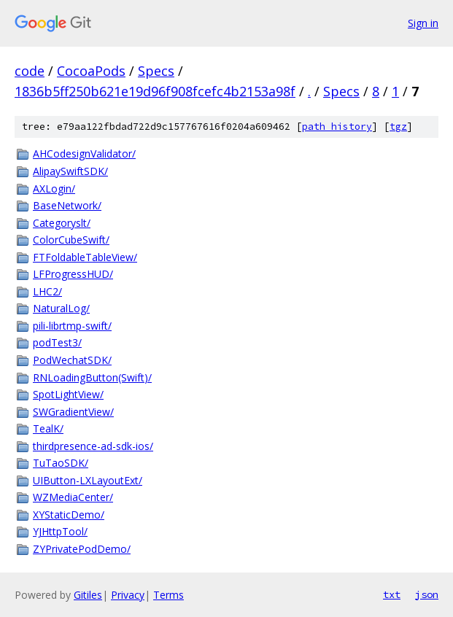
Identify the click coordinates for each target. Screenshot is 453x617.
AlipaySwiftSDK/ (70, 171)
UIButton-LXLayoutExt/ (87, 480)
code (29, 70)
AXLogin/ (54, 188)
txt (391, 594)
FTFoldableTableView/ (85, 257)
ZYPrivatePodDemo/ (82, 549)
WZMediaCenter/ (73, 497)
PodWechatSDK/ (72, 360)
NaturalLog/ (61, 308)
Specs (156, 70)
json (426, 594)
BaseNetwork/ (67, 205)
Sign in (423, 23)
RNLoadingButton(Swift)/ (92, 377)
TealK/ (48, 428)
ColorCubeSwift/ (71, 240)
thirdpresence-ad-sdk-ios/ (93, 446)
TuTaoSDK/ (60, 463)
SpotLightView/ (68, 394)
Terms (168, 595)
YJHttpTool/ (60, 531)
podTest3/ (57, 342)
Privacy (127, 595)
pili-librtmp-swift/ (72, 326)
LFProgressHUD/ (73, 274)
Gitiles (88, 595)
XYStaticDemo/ (68, 514)
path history (337, 126)
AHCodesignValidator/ (84, 153)
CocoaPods (91, 70)
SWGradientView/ (73, 412)
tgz (398, 126)
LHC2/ (47, 291)
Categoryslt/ (61, 223)
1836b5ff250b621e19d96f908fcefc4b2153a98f (155, 91)
